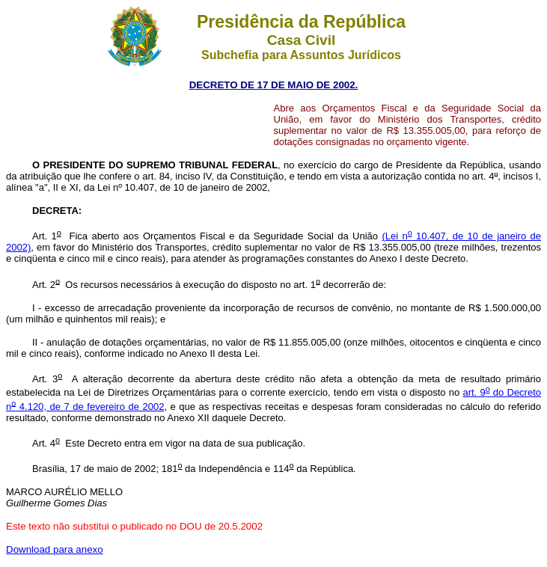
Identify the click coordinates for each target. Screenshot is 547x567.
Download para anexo (54, 549)
